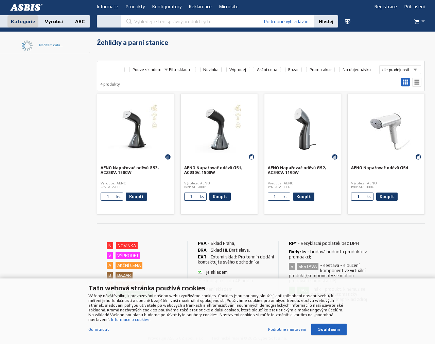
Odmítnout (98, 329)
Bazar (293, 69)
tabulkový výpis (416, 82)
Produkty (135, 6)
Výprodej (237, 69)
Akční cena (267, 69)
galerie (405, 82)
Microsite (229, 6)
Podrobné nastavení (287, 329)
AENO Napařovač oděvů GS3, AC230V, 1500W (130, 170)
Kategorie (23, 21)
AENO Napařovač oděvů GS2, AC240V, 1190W (297, 170)
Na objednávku (357, 69)
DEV (27, 7)
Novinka (211, 69)
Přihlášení (414, 6)
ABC (80, 21)
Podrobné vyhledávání (287, 21)
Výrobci (54, 21)
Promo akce (321, 69)
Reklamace (200, 6)
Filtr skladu (177, 69)
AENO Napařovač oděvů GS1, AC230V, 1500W (213, 170)
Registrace (386, 6)
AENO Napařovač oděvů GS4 (379, 167)
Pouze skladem (147, 69)
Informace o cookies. (131, 320)
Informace (107, 6)
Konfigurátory (166, 6)
